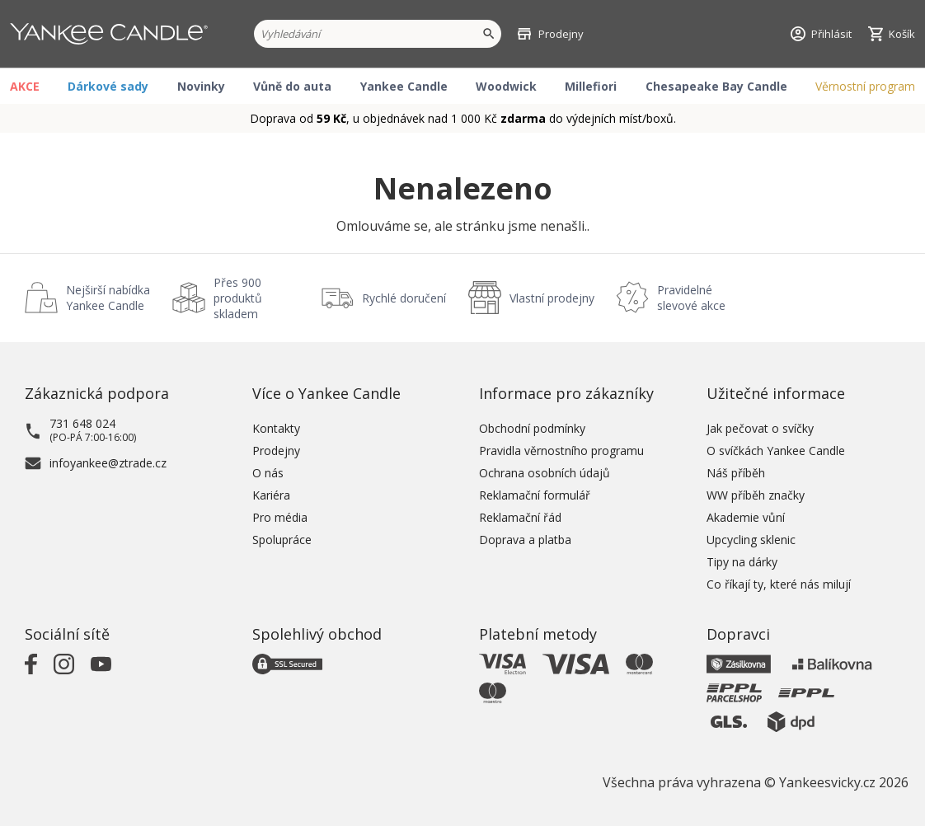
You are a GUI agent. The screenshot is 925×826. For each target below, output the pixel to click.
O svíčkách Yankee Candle (776, 450)
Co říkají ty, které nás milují (779, 584)
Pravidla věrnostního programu (561, 450)
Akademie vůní (746, 517)
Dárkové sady (108, 86)
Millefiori (591, 86)
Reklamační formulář (534, 495)
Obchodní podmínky (532, 428)
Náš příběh (736, 473)
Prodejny (276, 450)
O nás (268, 473)
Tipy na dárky (742, 562)
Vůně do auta (292, 86)
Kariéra (271, 495)
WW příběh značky (756, 495)
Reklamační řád (520, 517)
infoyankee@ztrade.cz (108, 463)
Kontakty (276, 428)
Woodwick (506, 86)
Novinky (201, 86)
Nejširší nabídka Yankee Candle (108, 297)
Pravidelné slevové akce (691, 297)
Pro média (280, 517)
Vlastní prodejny (551, 298)
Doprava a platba (525, 539)
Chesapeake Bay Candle (716, 86)
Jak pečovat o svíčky (760, 428)
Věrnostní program (865, 86)
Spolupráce (282, 539)
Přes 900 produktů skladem (238, 298)
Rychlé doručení (404, 298)
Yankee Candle (404, 86)
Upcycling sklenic (751, 539)
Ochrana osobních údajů (544, 473)
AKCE (25, 86)
